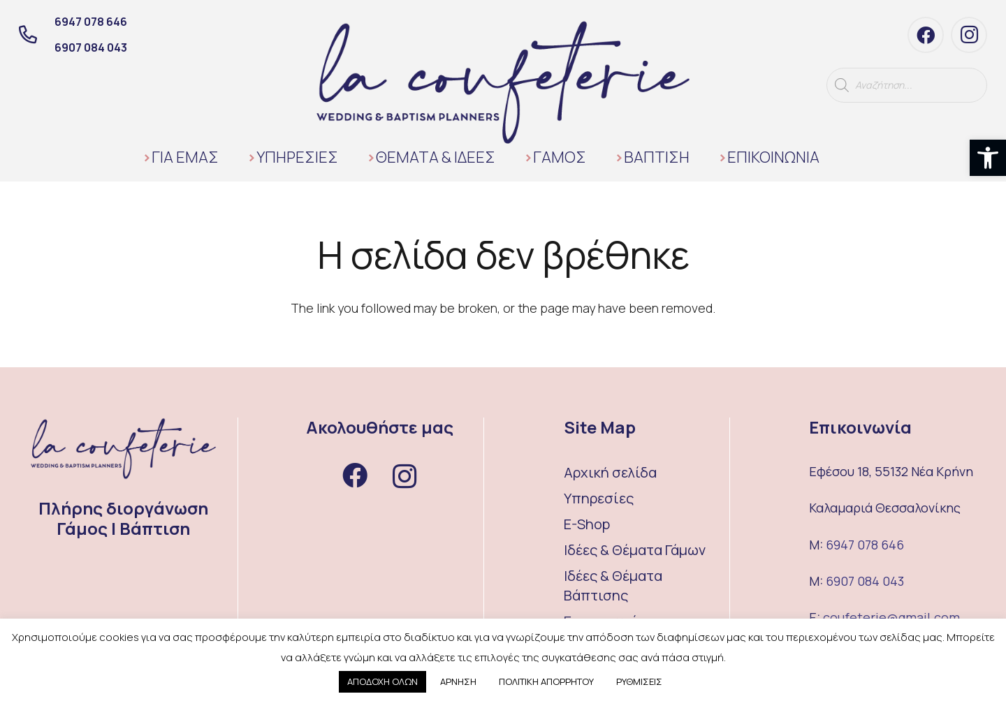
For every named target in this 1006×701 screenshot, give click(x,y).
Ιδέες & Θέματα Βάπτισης (613, 585)
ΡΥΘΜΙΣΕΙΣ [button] (639, 681)
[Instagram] (969, 35)
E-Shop (587, 524)
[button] (988, 158)
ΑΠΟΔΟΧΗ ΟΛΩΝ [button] (382, 681)
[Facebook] (925, 35)
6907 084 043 (865, 581)
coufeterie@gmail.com (891, 617)
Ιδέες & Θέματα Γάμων (635, 549)
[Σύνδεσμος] (503, 82)
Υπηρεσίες (599, 498)
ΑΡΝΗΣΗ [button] (458, 681)
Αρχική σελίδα (610, 472)
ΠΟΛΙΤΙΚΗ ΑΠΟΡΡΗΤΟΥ (546, 681)
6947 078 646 (865, 544)
